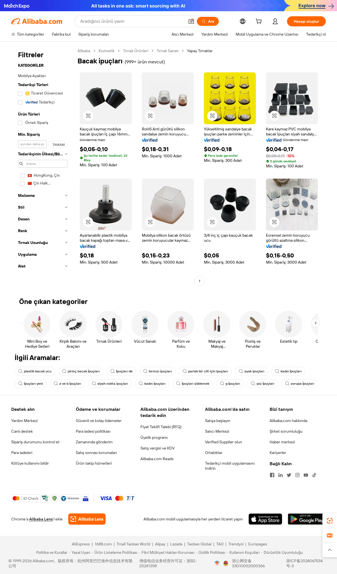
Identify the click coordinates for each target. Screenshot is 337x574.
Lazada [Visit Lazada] (176, 544)
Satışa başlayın (217, 420)
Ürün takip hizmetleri (94, 463)
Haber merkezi (282, 442)
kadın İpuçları (288, 371)
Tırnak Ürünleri (135, 51)
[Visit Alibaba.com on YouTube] (305, 475)
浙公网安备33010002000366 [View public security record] (248, 563)
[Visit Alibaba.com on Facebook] (272, 475)
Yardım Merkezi (24, 420)
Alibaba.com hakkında (288, 420)
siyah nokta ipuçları (110, 383)
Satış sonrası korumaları (96, 452)
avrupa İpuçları (299, 383)
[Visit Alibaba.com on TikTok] (314, 475)
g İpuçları (230, 383)
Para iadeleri (21, 452)
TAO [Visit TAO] (220, 544)
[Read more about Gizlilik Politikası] (210, 552)
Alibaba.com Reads (157, 459)
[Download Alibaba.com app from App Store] (265, 519)
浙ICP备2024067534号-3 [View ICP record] (304, 563)
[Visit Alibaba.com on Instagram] (297, 475)
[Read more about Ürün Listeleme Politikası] (114, 552)
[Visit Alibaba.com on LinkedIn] (280, 475)
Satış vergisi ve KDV (157, 448)
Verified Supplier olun (223, 442)
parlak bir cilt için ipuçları (205, 371)
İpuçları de (121, 371)
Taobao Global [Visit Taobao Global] (199, 544)
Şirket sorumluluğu (286, 431)
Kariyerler (278, 452)
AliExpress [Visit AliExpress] (81, 544)
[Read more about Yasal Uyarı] (79, 552)
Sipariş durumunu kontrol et (35, 442)
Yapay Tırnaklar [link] (200, 51)
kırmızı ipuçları (157, 371)
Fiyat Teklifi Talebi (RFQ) (160, 427)
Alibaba (84, 51)
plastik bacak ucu (34, 371)
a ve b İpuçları (67, 383)
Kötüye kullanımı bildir (30, 463)
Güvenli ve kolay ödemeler (99, 420)
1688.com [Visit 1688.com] (103, 544)
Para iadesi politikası (93, 431)
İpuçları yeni (30, 383)
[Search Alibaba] (131, 21)
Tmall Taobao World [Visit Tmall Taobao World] (133, 544)
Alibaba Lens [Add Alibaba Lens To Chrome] (41, 519)
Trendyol (235, 544)
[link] (329, 520)
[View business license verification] (217, 563)
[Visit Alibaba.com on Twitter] (289, 475)
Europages (257, 544)
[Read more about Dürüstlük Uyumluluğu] (282, 552)
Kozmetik (107, 51)
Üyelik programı (154, 437)
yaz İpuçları (262, 383)
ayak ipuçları (251, 371)
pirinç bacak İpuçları (81, 371)
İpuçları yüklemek (192, 383)
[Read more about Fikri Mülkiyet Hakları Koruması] (166, 552)
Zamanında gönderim (94, 442)
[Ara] (208, 21)
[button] (191, 21)
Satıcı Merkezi (217, 431)
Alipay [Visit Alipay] (160, 544)
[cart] (260, 22)
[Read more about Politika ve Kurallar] (51, 552)
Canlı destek (22, 431)
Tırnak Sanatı (168, 51)
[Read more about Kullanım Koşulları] (243, 552)
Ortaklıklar (213, 452)
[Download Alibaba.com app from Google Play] (307, 519)
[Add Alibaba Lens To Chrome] (87, 519)
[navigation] (43, 166)
